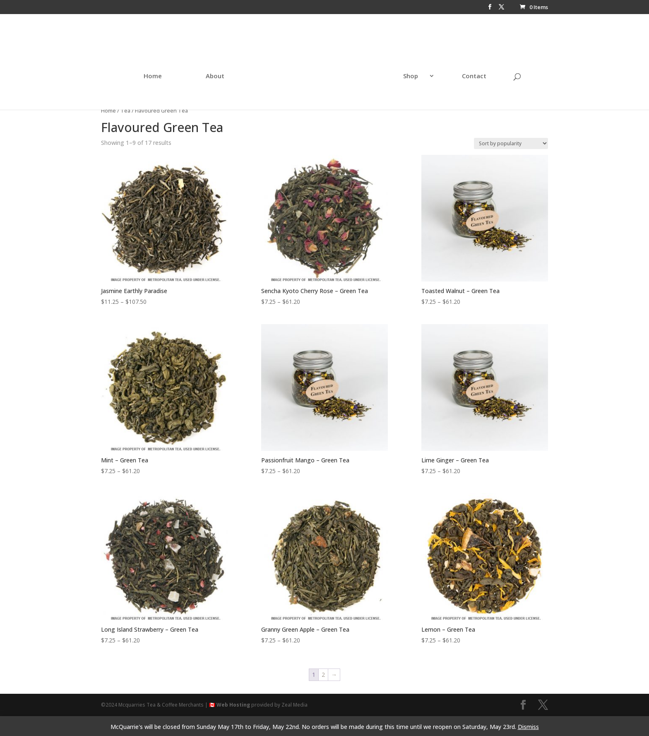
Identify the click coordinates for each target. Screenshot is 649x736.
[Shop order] (511, 143)
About (233, 67)
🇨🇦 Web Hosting (229, 704)
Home (171, 67)
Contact (456, 67)
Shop (392, 67)
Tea (125, 110)
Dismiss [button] (528, 727)
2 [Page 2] (323, 674)
